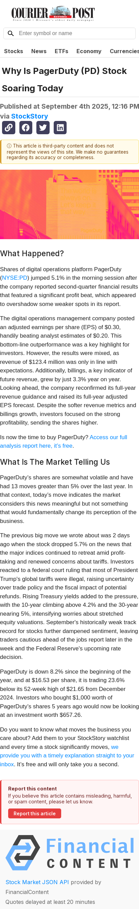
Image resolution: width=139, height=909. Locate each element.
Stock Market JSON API (37, 882)
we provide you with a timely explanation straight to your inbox (67, 756)
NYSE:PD (15, 278)
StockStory (29, 116)
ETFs (61, 51)
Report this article (35, 813)
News (39, 51)
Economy (89, 51)
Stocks (13, 51)
